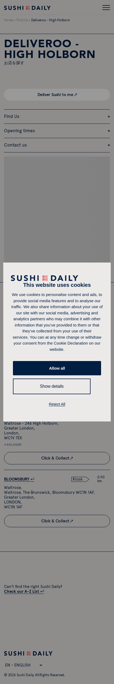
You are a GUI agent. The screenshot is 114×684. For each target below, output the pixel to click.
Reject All (57, 404)
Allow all (57, 368)
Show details (52, 386)
